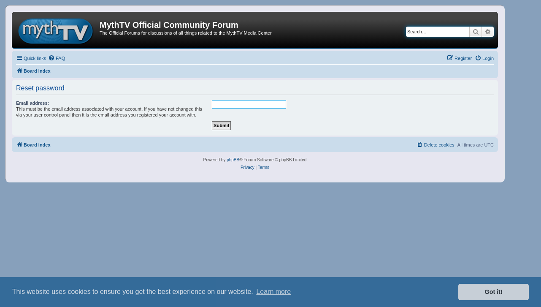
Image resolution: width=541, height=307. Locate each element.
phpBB (233, 160)
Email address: (32, 103)
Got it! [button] (494, 291)
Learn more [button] (273, 291)
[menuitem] (56, 58)
